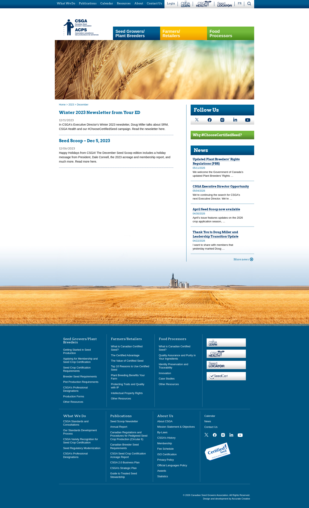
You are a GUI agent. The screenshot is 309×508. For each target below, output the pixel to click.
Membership (164, 443)
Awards (161, 470)
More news (241, 259)
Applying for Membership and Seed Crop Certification (80, 360)
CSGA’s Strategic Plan (123, 468)
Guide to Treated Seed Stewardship (123, 475)
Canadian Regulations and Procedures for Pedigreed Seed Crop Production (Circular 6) (128, 436)
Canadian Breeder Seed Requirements (124, 446)
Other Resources (73, 401)
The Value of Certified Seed (127, 360)
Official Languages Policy (172, 465)
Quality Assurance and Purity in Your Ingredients (177, 357)
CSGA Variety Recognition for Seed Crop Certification (80, 441)
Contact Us (210, 426)
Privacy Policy (165, 459)
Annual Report (118, 426)
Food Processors (221, 33)
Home (62, 104)
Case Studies (167, 378)
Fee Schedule (165, 448)
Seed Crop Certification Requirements (77, 369)
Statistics (162, 476)
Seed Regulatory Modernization (81, 448)
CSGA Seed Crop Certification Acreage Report (128, 455)
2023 (71, 104)
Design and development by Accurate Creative (226, 498)
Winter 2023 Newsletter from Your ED (99, 112)
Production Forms (73, 396)
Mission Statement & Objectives (176, 426)
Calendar (209, 415)
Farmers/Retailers (171, 33)
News (201, 150)
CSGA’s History (166, 437)
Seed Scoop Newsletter (124, 421)
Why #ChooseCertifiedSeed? (217, 135)
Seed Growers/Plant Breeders (130, 33)
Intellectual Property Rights (127, 393)
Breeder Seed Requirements (80, 376)
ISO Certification (167, 454)
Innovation (165, 373)
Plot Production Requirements (80, 381)
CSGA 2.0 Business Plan (125, 462)
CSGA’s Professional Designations (75, 389)
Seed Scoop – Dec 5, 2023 (84, 140)
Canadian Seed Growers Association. (210, 495)
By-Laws (162, 432)
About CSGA (164, 421)
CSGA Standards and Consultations (75, 423)
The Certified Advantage (125, 355)
